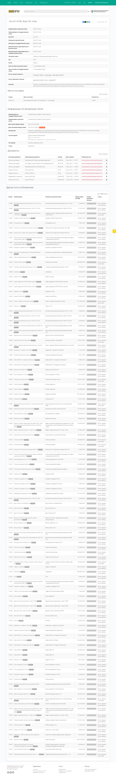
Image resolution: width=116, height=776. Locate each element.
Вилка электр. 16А (19, 527)
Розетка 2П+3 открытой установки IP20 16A (26, 232)
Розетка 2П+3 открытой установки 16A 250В (26, 228)
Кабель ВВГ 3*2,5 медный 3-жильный (24, 364)
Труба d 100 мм (18, 276)
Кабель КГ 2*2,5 (18, 659)
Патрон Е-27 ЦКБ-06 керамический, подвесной (26, 734)
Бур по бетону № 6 (19, 508)
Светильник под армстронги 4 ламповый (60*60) (27, 252)
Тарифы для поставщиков (65, 771)
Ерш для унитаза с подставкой (22, 340)
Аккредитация (62, 769)
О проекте (35, 769)
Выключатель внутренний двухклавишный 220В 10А (28, 325)
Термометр (17, 571)
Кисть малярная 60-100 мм (21, 669)
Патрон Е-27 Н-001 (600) (20, 729)
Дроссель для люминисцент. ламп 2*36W (25, 606)
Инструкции (44, 2)
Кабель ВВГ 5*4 (18, 650)
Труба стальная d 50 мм (20, 557)
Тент (15, 576)
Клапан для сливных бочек (21, 379)
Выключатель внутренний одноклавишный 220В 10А (28, 330)
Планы (15, 2)
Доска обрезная (18, 596)
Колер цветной (18, 399)
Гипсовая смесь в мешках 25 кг (22, 542)
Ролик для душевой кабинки (21, 464)
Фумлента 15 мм (18, 291)
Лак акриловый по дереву (21, 413)
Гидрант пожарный (19, 566)
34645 (40, 109)
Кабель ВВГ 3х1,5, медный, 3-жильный (24, 360)
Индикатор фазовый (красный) (22, 355)
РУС (84, 2)
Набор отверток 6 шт (19, 725)
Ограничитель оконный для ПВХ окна (24, 435)
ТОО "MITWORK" (12, 767)
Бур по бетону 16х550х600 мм (22, 503)
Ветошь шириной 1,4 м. (20, 523)
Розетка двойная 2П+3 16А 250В (23, 459)
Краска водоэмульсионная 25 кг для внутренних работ (29, 404)
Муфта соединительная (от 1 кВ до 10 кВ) (25, 430)
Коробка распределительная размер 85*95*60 (26, 684)
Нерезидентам (62, 772)
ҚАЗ (79, 2)
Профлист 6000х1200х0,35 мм (22, 218)
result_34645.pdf (29, 179)
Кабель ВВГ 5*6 (18, 655)
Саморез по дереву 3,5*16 (21, 586)
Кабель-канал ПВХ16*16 (20, 369)
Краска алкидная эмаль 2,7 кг (22, 694)
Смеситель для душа (19, 547)
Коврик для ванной (19, 394)
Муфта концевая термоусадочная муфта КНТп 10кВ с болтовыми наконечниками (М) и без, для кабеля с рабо (28, 425)
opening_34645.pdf (30, 176)
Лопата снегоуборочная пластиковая (24, 703)
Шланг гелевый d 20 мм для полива (23, 301)
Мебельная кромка (19, 418)
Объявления (29, 2)
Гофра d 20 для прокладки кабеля (23, 591)
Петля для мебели (19, 439)
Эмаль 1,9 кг (17, 306)
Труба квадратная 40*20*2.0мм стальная (25, 281)
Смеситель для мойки (20, 262)
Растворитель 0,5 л (19, 223)
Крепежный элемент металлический (24, 408)
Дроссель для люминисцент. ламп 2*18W (25, 601)
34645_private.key (29, 173)
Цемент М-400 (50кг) (19, 296)
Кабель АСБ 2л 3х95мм (20, 640)
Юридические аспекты (38, 772)
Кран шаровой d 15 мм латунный (23, 689)
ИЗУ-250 (16, 620)
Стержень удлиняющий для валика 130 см (25, 267)
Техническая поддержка (90, 769)
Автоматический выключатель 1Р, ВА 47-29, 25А (27, 208)
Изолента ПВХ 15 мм (19, 615)
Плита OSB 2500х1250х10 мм (22, 749)
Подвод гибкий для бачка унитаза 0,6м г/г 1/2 (26, 754)
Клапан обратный (19, 384)
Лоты (21, 2)
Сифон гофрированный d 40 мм (22, 257)
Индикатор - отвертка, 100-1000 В (23, 350)
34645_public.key (29, 170)
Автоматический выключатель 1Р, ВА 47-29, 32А (27, 320)
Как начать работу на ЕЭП (39, 771)
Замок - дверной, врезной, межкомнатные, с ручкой (28, 345)
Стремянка (17, 272)
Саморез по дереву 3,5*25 (21, 479)
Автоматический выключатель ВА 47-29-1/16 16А (27, 203)
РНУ (36, 2)
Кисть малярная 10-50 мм (21, 374)
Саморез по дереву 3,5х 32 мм (22, 483)
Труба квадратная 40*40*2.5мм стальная (25, 286)
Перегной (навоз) (18, 739)
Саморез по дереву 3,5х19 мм (22, 247)
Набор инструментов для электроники (24, 720)
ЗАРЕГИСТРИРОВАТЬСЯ (101, 2)
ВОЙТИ (90, 2)
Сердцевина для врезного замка (23, 493)
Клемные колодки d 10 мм (21, 674)
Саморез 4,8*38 (18, 474)
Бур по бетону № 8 (19, 513)
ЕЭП (9, 3)
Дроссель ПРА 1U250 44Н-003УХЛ (23, 335)
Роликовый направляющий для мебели (24, 469)
